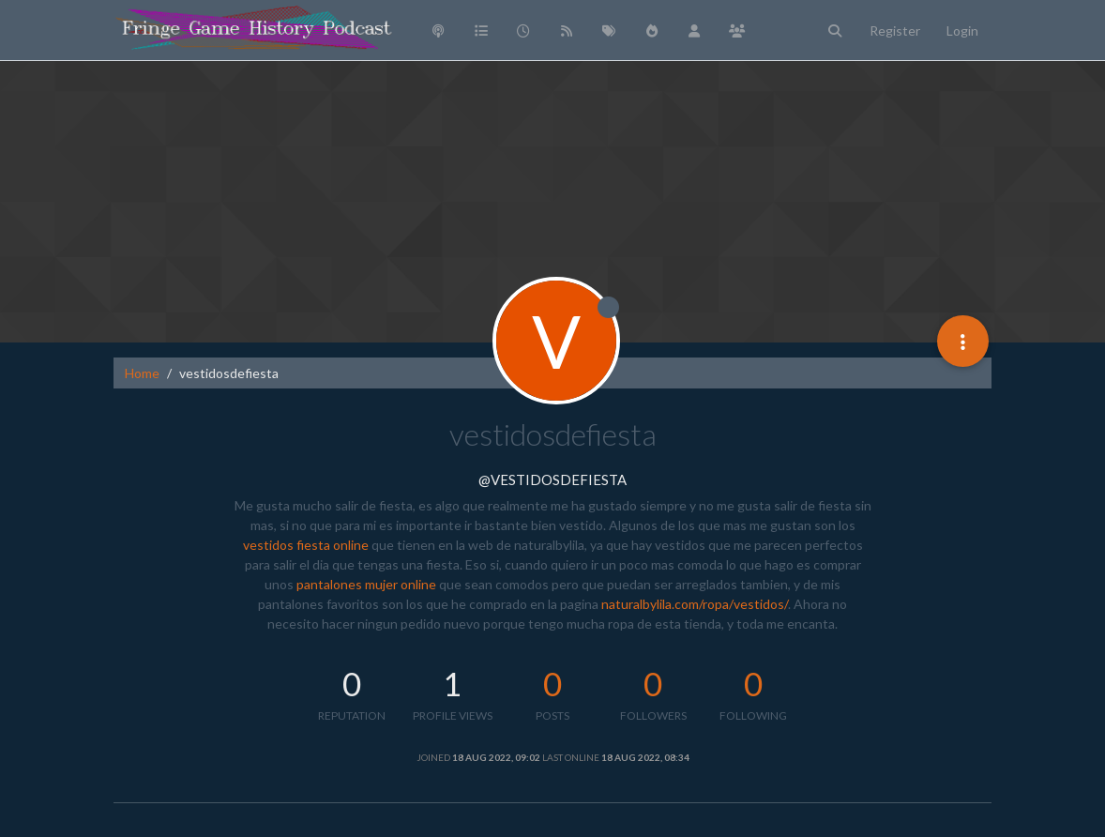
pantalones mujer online (366, 584)
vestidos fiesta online (306, 545)
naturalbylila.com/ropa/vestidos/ (694, 604)
